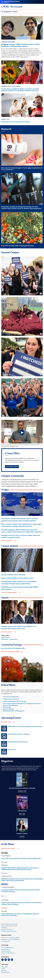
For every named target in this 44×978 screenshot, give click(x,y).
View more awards (8, 632)
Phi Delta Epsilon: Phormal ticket (18, 742)
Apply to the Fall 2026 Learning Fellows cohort (17, 578)
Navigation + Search (9, 11)
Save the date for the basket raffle (13, 648)
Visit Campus (4, 970)
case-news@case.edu (5, 941)
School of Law (7, 707)
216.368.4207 (16, 939)
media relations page (14, 937)
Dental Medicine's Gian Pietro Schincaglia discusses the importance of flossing (20, 914)
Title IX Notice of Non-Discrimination (9, 931)
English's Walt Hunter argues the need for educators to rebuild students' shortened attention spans (20, 868)
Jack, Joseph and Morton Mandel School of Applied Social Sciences (22, 703)
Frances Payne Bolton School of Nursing (14, 701)
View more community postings (12, 652)
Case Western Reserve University (11, 924)
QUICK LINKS (4, 945)
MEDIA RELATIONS (6, 935)
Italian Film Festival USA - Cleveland (19, 734)
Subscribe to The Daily (5, 951)
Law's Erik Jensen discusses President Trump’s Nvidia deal (21, 858)
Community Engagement (8, 41)
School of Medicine (8, 709)
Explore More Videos (12, 466)
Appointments (5, 637)
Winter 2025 (22, 813)
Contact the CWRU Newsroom (7, 947)
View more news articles (8, 848)
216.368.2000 (4, 927)
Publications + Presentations (9, 639)
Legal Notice (4, 929)
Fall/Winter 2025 (22, 791)
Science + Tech (5, 119)
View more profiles (8, 541)
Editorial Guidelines (5, 949)
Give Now (3, 968)
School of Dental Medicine (10, 705)
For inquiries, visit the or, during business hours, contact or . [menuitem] (10, 939)
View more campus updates (10, 592)
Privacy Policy (10, 929)
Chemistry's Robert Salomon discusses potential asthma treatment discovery (20, 890)
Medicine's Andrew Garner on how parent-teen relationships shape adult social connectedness (22, 879)
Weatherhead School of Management (13, 711)
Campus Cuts (12, 749)
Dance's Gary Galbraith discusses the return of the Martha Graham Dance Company (21, 903)
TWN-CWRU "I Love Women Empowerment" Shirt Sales (25, 726)
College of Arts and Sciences (11, 699)
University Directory (5, 972)
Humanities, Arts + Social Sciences (10, 86)
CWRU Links (4, 964)
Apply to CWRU (4, 966)
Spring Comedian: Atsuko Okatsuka (13, 575)
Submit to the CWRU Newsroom (7, 953)
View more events (8, 722)
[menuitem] (22, 947)
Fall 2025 (22, 836)
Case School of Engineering (10, 696)
